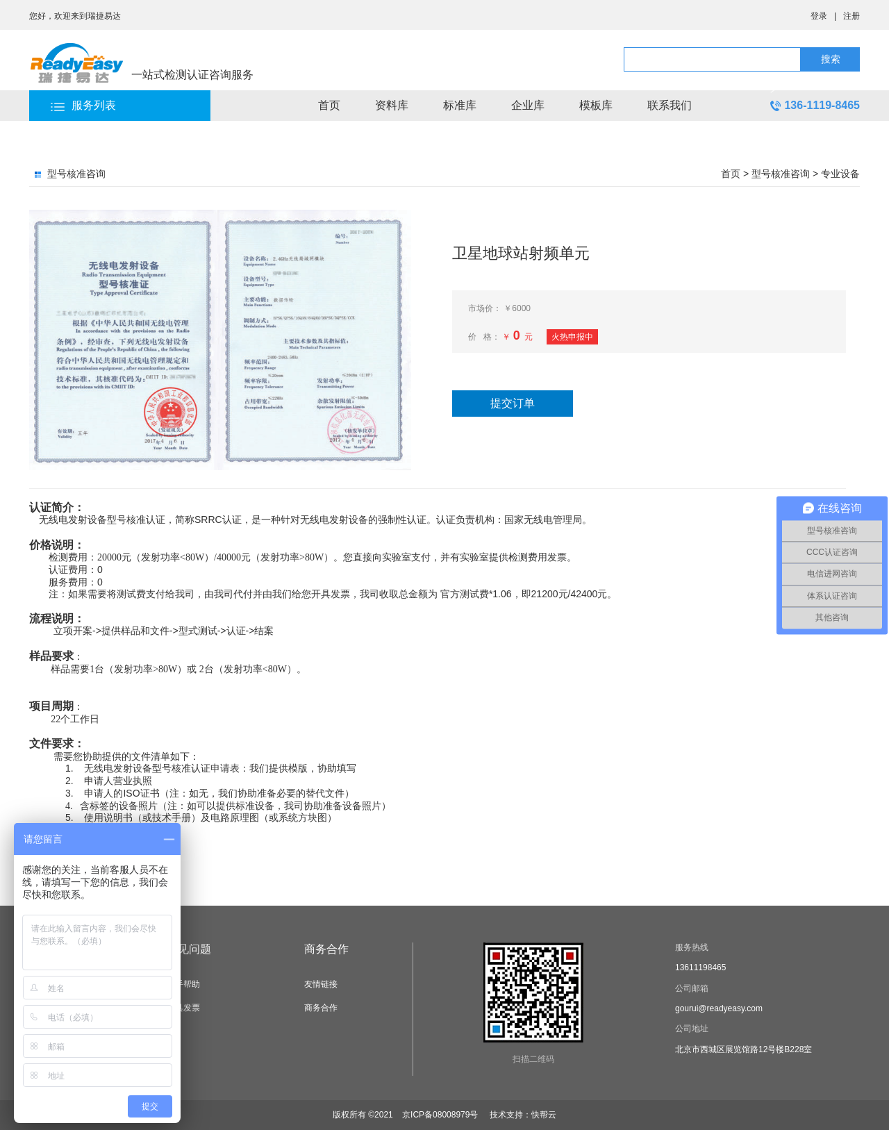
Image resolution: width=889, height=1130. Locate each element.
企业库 (528, 105)
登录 (819, 16)
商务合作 (326, 949)
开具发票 (183, 1008)
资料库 (391, 105)
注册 (851, 16)
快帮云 (543, 1115)
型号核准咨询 (780, 173)
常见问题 (189, 949)
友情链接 (321, 984)
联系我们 (669, 105)
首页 (329, 105)
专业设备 (840, 173)
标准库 (459, 105)
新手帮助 (183, 984)
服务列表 (94, 105)
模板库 (596, 105)
